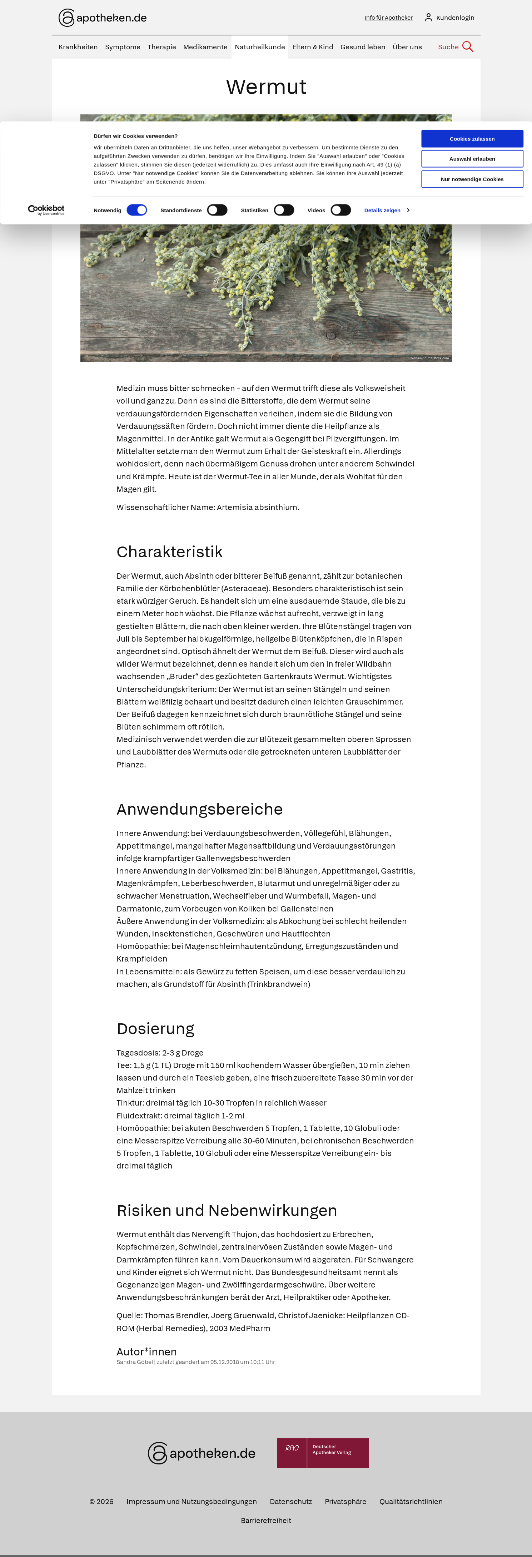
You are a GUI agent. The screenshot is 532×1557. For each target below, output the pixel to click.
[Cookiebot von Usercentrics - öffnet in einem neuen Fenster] (46, 89)
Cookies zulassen (472, 17)
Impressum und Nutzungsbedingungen (191, 1503)
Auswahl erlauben (472, 38)
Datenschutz (291, 1503)
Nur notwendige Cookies (472, 58)
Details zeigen (382, 89)
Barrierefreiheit (266, 1522)
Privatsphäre (346, 1503)
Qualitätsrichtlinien (411, 1503)
